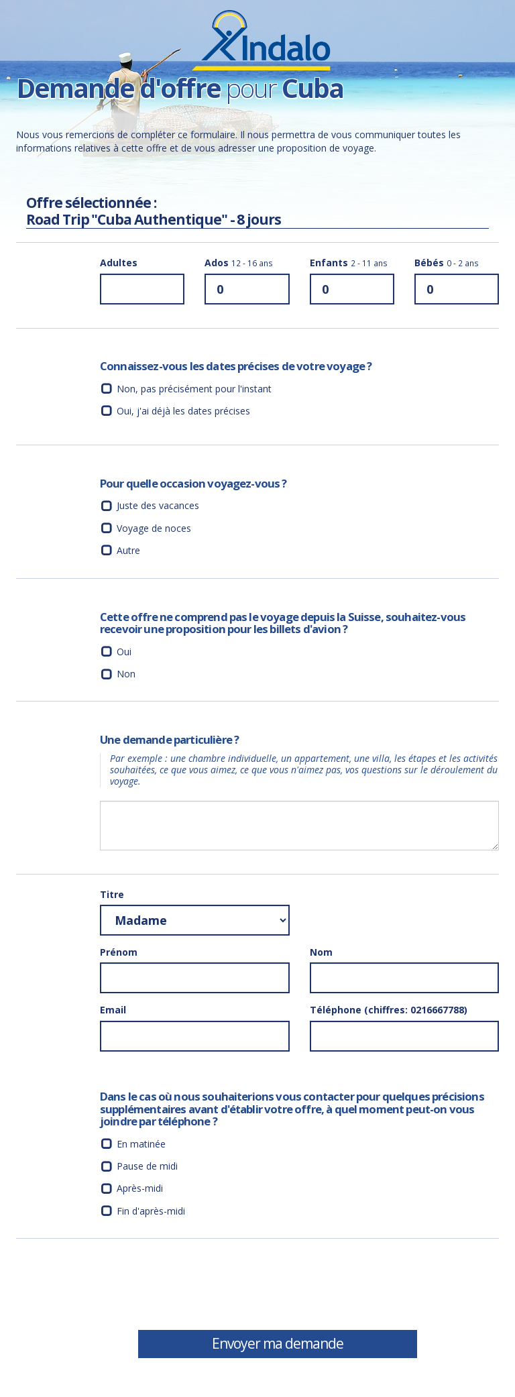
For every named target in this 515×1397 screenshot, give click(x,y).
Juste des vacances (158, 505)
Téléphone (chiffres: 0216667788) (388, 1009)
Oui (124, 651)
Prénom (118, 952)
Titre (112, 894)
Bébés (446, 262)
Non (126, 673)
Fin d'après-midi (151, 1211)
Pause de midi (147, 1166)
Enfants (349, 262)
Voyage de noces (154, 528)
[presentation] (202, 1289)
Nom (321, 952)
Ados (239, 262)
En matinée (141, 1143)
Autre (128, 550)
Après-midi (140, 1188)
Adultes (118, 262)
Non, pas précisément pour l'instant (194, 388)
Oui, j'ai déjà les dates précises (183, 410)
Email (113, 1009)
